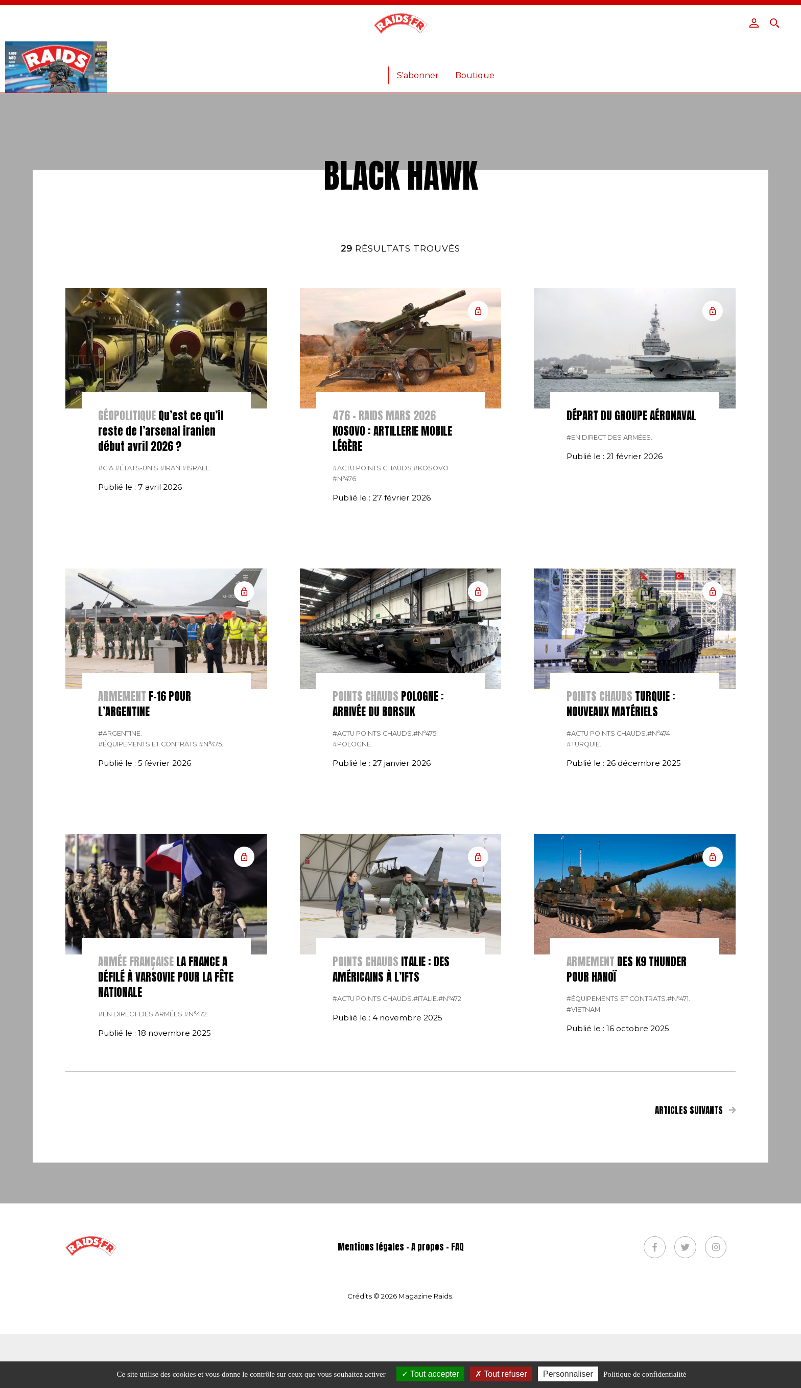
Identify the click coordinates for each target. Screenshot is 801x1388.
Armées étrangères (361, 58)
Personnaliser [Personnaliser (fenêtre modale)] (568, 1374)
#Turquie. (584, 914)
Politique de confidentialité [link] (644, 1374)
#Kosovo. (431, 638)
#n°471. (678, 1169)
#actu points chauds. (373, 638)
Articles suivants (695, 1281)
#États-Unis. (137, 638)
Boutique (474, 75)
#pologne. (352, 914)
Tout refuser (501, 1374)
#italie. (425, 1169)
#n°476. (345, 649)
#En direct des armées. (609, 607)
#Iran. (171, 638)
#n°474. (659, 903)
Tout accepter (430, 1374)
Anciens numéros (342, 75)
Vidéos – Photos (514, 58)
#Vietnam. (584, 1180)
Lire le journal (592, 58)
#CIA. (106, 638)
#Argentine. (120, 903)
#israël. (196, 638)
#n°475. (211, 914)
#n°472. (196, 1184)
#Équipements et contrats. (148, 914)
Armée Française (270, 58)
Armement (441, 58)
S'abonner (418, 75)
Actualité (199, 58)
